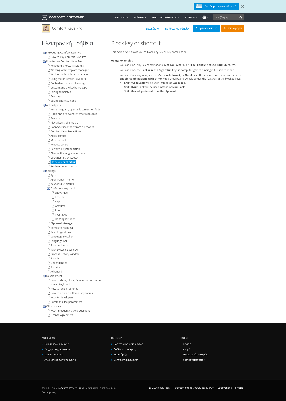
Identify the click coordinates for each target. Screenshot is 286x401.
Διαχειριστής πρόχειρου (58, 349)
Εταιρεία (190, 17)
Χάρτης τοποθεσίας (193, 359)
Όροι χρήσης (224, 387)
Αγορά (186, 349)
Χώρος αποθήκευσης (165, 17)
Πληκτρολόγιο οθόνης (57, 344)
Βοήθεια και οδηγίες (177, 28)
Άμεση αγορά (233, 28)
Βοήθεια (139, 17)
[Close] (242, 6)
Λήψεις (187, 344)
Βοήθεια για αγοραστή (126, 359)
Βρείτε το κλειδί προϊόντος (128, 344)
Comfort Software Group (71, 388)
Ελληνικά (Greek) (159, 387)
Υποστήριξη (120, 354)
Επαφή (239, 387)
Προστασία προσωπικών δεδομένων (194, 387)
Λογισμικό (120, 17)
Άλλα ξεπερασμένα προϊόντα (60, 359)
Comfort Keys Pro (54, 354)
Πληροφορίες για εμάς (195, 354)
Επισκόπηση (153, 28)
